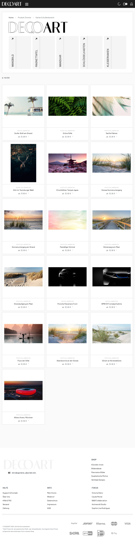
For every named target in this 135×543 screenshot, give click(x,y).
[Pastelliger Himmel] (67, 220)
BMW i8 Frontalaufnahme (112, 304)
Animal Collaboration (23, 187)
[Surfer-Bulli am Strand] (23, 106)
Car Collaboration (23, 130)
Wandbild (12, 60)
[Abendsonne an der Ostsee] (67, 333)
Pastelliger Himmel (67, 247)
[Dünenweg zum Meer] (111, 220)
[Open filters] (5, 78)
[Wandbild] (23, 52)
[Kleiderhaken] (119, 52)
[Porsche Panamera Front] (67, 276)
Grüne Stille (67, 133)
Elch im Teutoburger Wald (23, 190)
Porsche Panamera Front (67, 304)
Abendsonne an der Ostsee (67, 360)
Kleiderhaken (107, 58)
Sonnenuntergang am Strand (23, 247)
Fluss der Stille (23, 360)
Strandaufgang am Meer (23, 304)
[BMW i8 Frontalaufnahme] (111, 276)
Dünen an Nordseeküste (111, 360)
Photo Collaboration (112, 130)
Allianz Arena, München (23, 417)
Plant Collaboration (67, 130)
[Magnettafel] (47, 52)
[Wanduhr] (71, 52)
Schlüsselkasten (83, 55)
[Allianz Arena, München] (23, 390)
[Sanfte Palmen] (111, 106)
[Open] (26, 4)
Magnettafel (36, 58)
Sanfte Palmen (111, 133)
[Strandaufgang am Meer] (23, 276)
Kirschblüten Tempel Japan (67, 190)
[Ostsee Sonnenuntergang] (111, 163)
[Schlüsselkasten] (95, 52)
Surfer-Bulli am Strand (23, 133)
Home (11, 17)
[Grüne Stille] (67, 106)
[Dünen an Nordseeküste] (111, 333)
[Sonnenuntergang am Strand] (23, 220)
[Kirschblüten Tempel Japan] (67, 163)
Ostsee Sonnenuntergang (112, 190)
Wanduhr (60, 61)
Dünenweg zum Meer (111, 247)
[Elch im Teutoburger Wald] (23, 163)
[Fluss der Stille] (23, 333)
